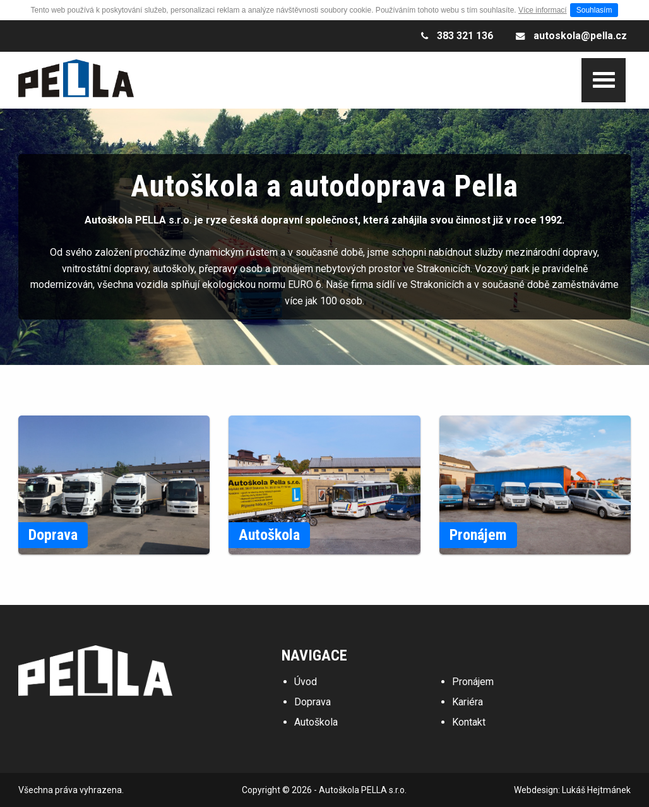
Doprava (312, 702)
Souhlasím (594, 10)
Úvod (305, 682)
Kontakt (468, 722)
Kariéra (467, 702)
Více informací (542, 10)
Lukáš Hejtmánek (596, 790)
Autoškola (316, 722)
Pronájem (473, 682)
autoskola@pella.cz (580, 36)
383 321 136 (465, 36)
